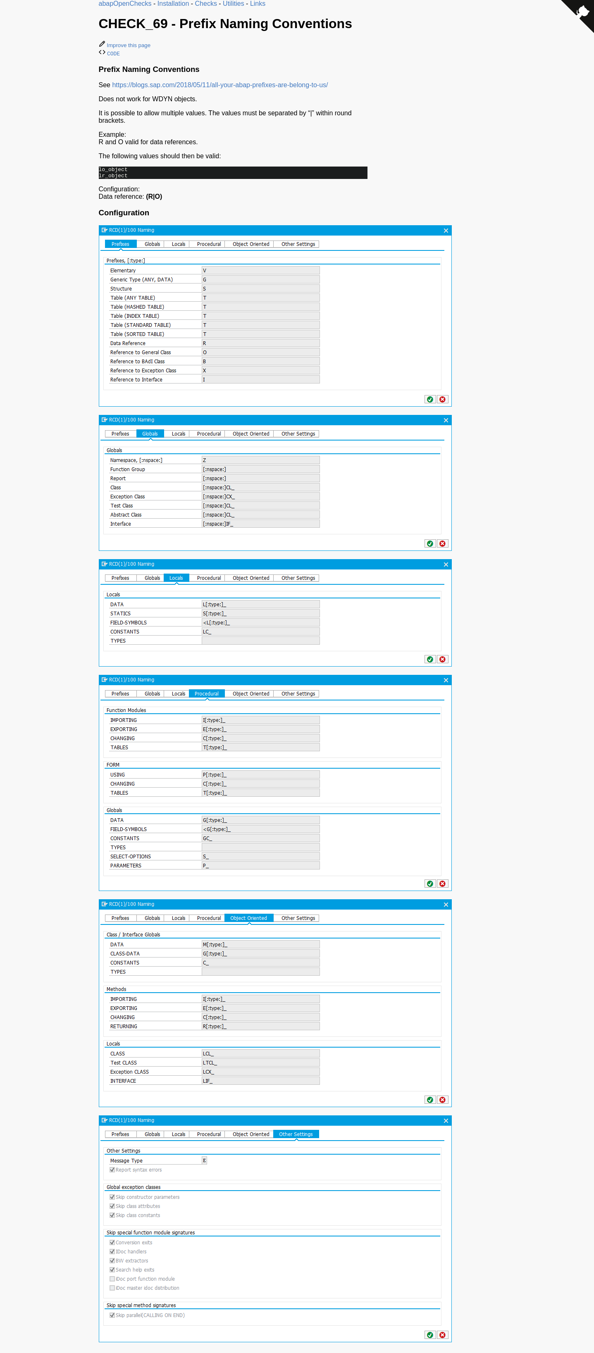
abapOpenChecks (125, 3)
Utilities (233, 3)
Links (257, 3)
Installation (173, 3)
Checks (206, 3)
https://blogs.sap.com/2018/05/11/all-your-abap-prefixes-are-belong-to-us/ (220, 84)
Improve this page (125, 45)
